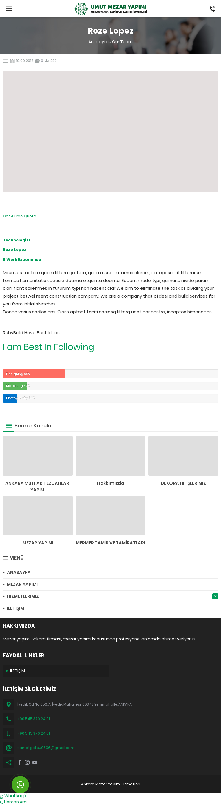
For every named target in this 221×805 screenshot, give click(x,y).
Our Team (122, 42)
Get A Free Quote (19, 216)
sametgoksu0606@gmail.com (45, 747)
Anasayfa (98, 42)
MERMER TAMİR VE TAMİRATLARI (110, 543)
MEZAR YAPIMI (38, 543)
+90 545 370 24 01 (33, 718)
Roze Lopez (14, 249)
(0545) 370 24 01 (211, 8)
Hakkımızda (110, 483)
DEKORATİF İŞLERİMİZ (183, 483)
